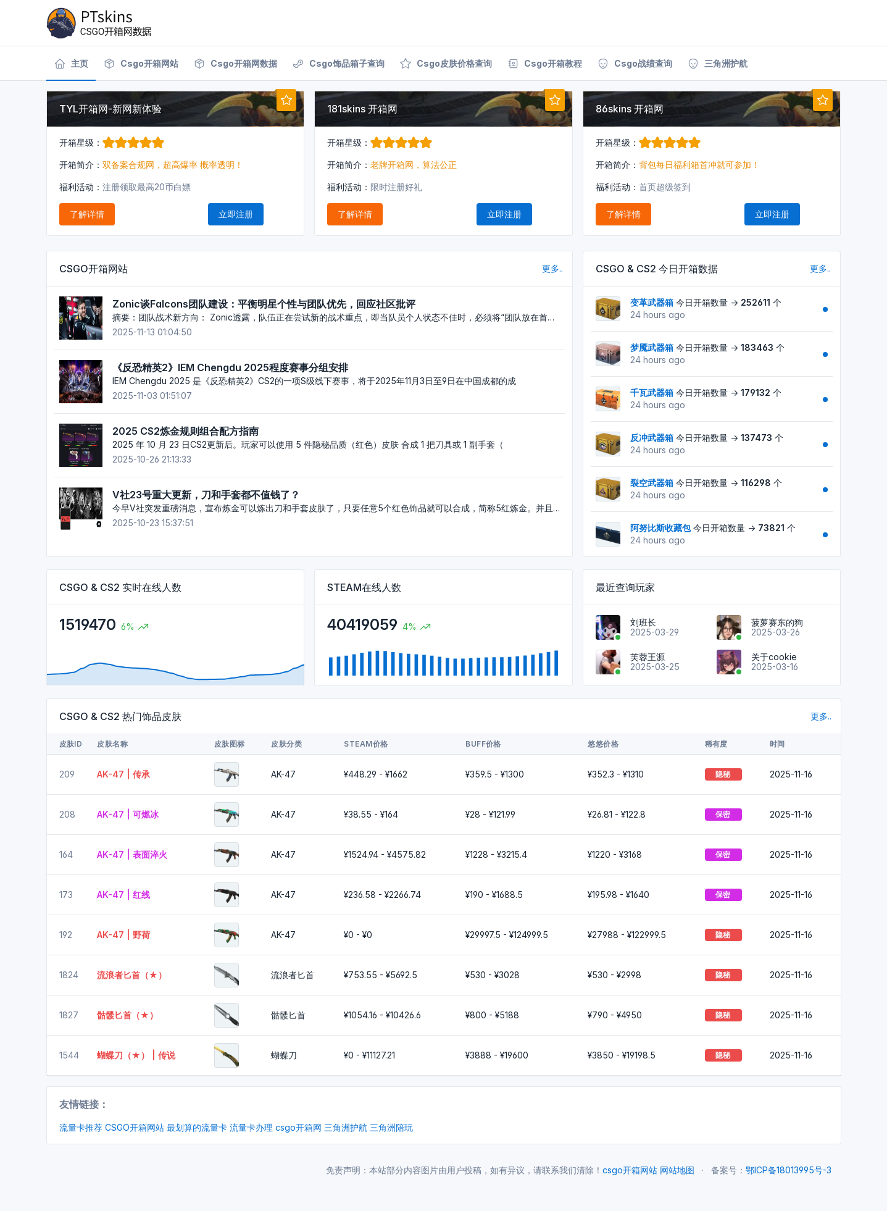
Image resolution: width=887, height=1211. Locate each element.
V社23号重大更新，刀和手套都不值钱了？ (206, 494)
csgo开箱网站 (629, 1170)
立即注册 (236, 214)
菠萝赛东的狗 (777, 622)
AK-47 (283, 774)
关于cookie (774, 657)
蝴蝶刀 (284, 1055)
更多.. (552, 268)
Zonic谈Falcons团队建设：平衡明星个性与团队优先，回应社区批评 (263, 304)
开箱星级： (111, 142)
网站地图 (677, 1170)
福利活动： (80, 187)
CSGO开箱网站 (134, 1127)
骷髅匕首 (288, 1015)
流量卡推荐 (80, 1127)
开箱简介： (80, 164)
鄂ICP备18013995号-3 (788, 1170)
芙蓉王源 (647, 657)
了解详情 (87, 214)
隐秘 (723, 774)
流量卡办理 (251, 1127)
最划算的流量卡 (197, 1127)
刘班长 (643, 622)
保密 (723, 814)
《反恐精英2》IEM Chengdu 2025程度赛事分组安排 (230, 367)
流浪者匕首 (292, 975)
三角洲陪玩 (391, 1127)
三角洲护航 (345, 1127)
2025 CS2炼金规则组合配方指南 (185, 431)
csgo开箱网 (298, 1127)
